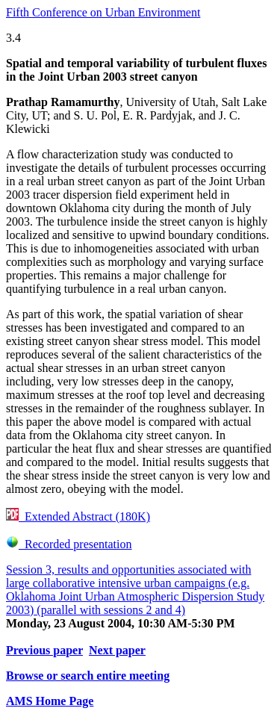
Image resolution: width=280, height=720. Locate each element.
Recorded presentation (69, 544)
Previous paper (44, 650)
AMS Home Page (49, 701)
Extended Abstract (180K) (78, 516)
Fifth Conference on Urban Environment (103, 12)
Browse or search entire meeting (87, 675)
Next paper (117, 650)
